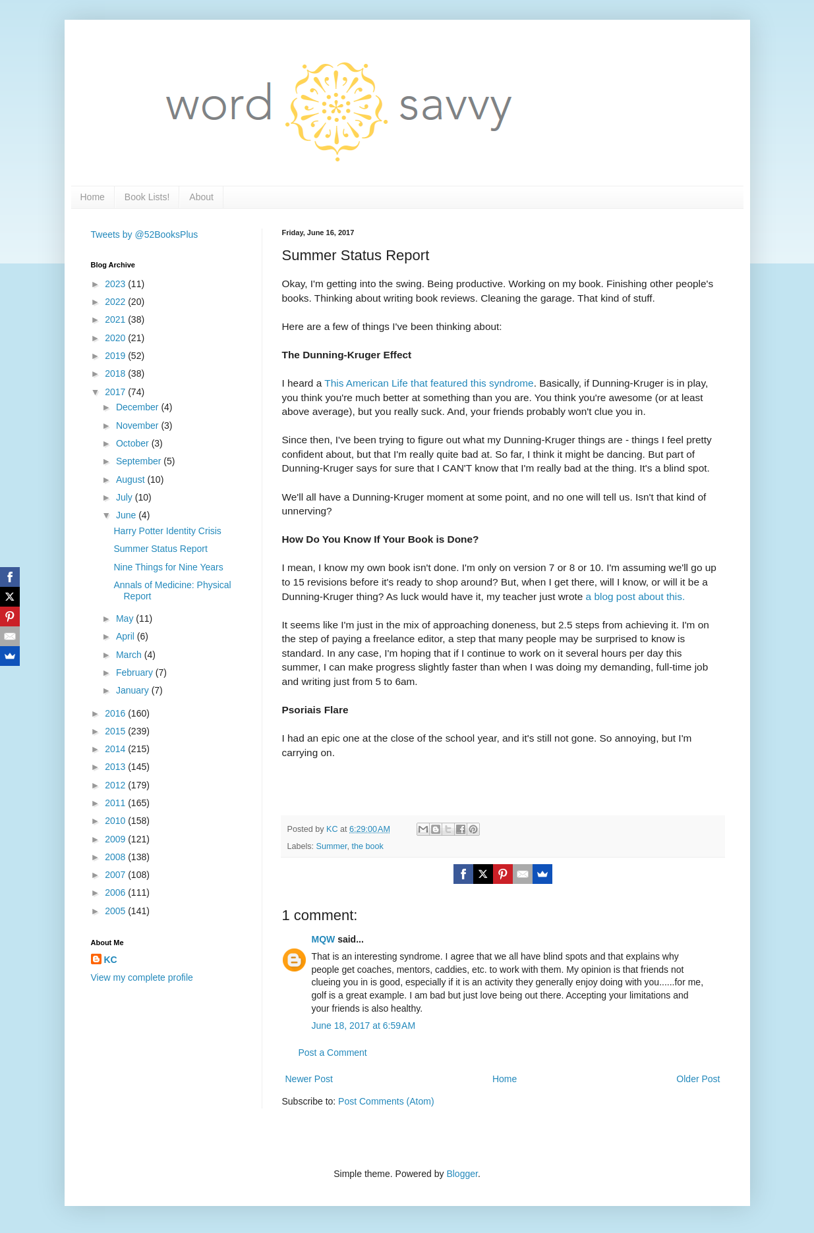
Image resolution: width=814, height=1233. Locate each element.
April (126, 636)
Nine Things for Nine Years (168, 567)
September (139, 461)
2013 (116, 766)
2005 (116, 911)
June (127, 515)
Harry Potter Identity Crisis (167, 531)
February (136, 672)
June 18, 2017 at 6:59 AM (364, 1025)
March (130, 654)
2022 (116, 301)
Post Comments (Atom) (386, 1101)
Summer (331, 846)
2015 (116, 731)
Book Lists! (147, 197)
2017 (116, 392)
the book (368, 846)
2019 (116, 355)
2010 (116, 820)
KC (110, 959)
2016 (116, 713)
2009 (116, 839)
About (201, 197)
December (138, 407)
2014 (116, 749)
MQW (323, 939)
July (125, 497)
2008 (116, 857)
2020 (116, 338)
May (126, 618)
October (134, 443)
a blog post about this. (635, 596)
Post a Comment (333, 1052)
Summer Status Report (160, 548)
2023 (116, 284)
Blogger (461, 1173)
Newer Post (309, 1079)
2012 (116, 785)
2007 (116, 874)
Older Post (698, 1079)
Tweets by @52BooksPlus (144, 234)
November (138, 425)
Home (92, 197)
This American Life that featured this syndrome (428, 383)
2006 (116, 892)
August (131, 479)
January (134, 690)
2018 (116, 373)
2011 (116, 803)
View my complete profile (142, 977)
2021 (116, 319)
